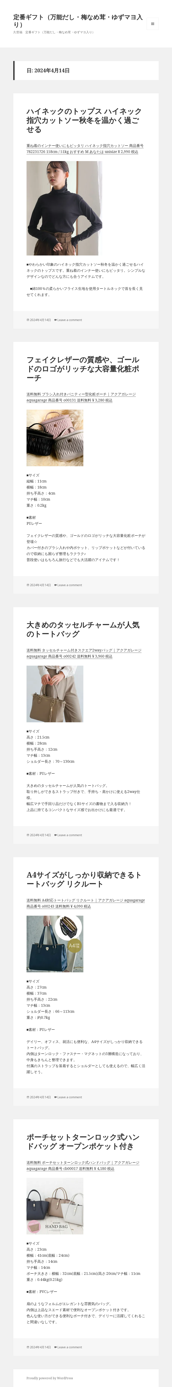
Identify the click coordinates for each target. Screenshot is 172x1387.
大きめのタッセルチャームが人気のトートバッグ (83, 629)
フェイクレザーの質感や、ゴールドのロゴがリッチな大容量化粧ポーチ (83, 368)
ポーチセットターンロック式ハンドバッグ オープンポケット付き (83, 1141)
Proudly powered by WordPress (50, 1378)
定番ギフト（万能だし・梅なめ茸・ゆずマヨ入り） (78, 21)
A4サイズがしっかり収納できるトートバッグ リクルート (84, 879)
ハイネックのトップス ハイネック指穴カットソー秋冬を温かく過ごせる (84, 120)
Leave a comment (69, 320)
